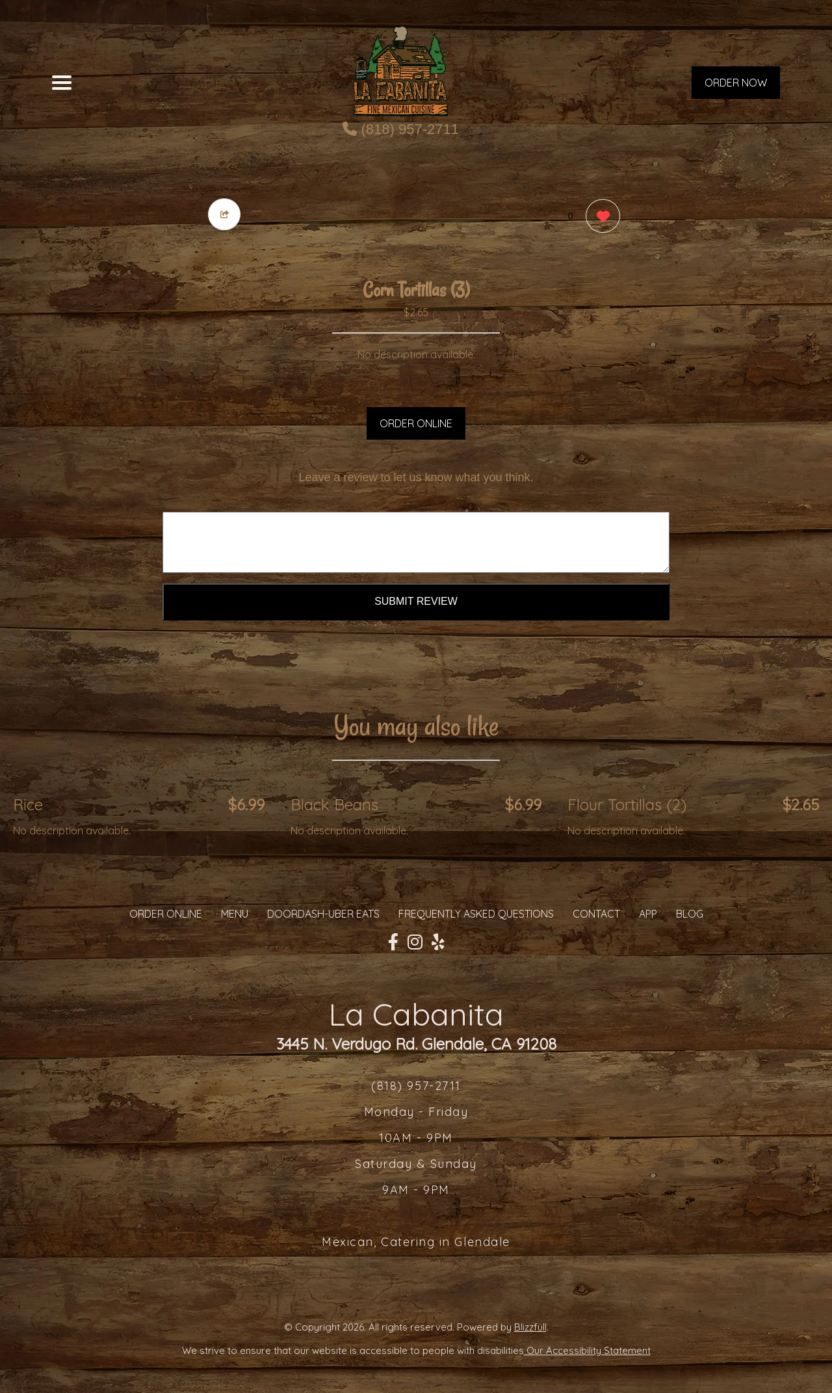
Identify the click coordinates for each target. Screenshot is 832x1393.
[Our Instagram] (415, 942)
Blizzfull (530, 1327)
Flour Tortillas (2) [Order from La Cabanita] (626, 804)
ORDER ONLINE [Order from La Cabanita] (165, 913)
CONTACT (596, 913)
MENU (234, 913)
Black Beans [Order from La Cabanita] (334, 804)
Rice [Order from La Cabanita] (28, 804)
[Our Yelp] (438, 942)
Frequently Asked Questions (476, 913)
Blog (689, 913)
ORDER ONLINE (416, 423)
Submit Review (416, 601)
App (648, 913)
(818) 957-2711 (401, 129)
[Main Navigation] (62, 82)
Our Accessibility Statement (587, 1350)
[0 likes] (599, 217)
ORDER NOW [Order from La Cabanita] (736, 82)
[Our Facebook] (393, 942)
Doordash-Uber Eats (323, 913)
